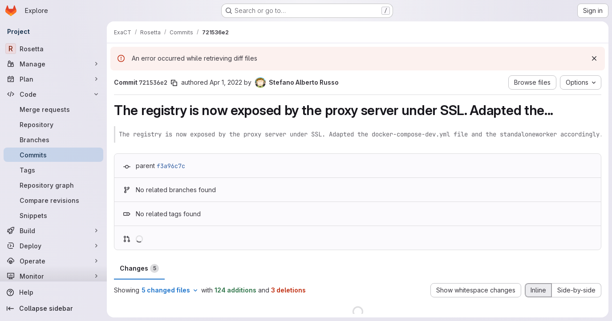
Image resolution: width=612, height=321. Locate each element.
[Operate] (53, 261)
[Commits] (53, 155)
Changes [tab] (139, 268)
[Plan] (53, 79)
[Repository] (53, 124)
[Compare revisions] (53, 200)
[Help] (53, 292)
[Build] (53, 230)
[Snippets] (53, 215)
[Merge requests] (53, 109)
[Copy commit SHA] (174, 83)
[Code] (53, 94)
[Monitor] (53, 276)
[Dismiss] (594, 58)
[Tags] (53, 170)
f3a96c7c (171, 166)
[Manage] (53, 64)
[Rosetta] (53, 48)
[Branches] (53, 139)
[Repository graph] (53, 185)
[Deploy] (53, 246)
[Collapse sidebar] (53, 308)
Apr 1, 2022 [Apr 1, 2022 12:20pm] (226, 82)
